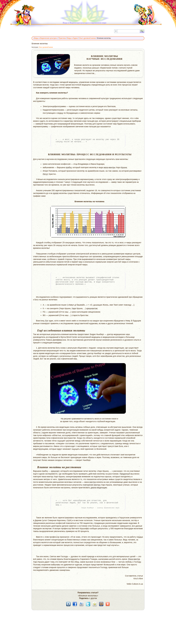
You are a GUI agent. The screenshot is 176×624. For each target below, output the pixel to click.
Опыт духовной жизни (46, 47)
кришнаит (55, 471)
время (56, 193)
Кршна (124, 167)
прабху (69, 167)
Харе (74, 308)
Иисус (45, 174)
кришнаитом (91, 308)
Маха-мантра (134, 559)
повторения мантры (92, 485)
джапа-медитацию (99, 487)
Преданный (124, 474)
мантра (92, 482)
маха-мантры (109, 167)
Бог (46, 321)
